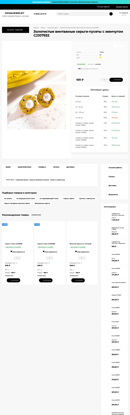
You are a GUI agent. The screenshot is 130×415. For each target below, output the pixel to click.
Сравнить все (38, 220)
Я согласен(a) (44, 350)
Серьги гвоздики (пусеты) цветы (17, 208)
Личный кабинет (7, 377)
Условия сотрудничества (29, 375)
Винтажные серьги (42, 208)
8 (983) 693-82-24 (90, 346)
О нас (23, 387)
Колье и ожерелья (47, 377)
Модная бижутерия (64, 393)
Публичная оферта (28, 405)
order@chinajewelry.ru (114, 350)
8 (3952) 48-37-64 (40, 14)
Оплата (14, 7)
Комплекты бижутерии (65, 375)
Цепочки (44, 382)
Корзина (4, 375)
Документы (25, 400)
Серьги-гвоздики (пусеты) (39, 185)
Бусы (43, 380)
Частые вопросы (27, 397)
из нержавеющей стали (49, 204)
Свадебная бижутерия (65, 390)
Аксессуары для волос (48, 390)
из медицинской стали (25, 204)
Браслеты (44, 387)
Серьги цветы (68, 204)
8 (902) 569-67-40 (90, 349)
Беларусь (25, 395)
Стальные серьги (53, 27)
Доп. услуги (62, 7)
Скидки (43, 7)
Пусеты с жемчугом (87, 204)
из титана (8, 204)
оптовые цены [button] (9, 280)
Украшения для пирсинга (63, 378)
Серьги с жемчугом (57, 185)
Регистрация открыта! (41, 2)
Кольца (43, 385)
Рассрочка (33, 7)
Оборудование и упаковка (63, 387)
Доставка (23, 7)
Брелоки (61, 384)
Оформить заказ (7, 380)
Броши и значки (63, 381)
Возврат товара (26, 402)
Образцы (52, 7)
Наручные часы (46, 392)
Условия (5, 7)
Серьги (43, 27)
